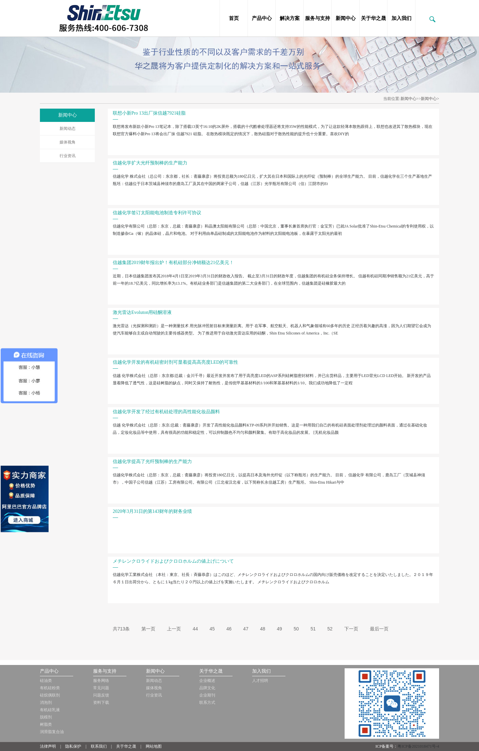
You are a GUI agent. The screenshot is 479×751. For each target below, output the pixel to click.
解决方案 (290, 18)
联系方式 (207, 702)
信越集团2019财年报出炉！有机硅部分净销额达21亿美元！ (173, 262)
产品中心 (262, 18)
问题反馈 (101, 695)
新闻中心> (430, 98)
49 (279, 628)
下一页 (351, 628)
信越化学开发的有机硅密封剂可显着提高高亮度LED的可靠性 (175, 362)
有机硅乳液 (50, 709)
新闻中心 (346, 18)
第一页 (148, 628)
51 (313, 628)
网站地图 (154, 746)
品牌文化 (207, 688)
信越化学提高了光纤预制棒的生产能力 (152, 461)
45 (212, 628)
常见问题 (101, 688)
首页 (234, 18)
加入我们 (401, 18)
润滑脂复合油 (52, 731)
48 (262, 628)
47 (245, 628)
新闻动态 (68, 128)
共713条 (121, 628)
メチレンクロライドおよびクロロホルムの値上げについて (173, 561)
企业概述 (207, 680)
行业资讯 (68, 155)
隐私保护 (73, 746)
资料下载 (101, 702)
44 (195, 628)
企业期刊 (207, 695)
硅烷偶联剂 (50, 695)
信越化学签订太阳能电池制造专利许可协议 (157, 212)
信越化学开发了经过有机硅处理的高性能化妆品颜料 (166, 411)
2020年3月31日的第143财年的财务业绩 (152, 511)
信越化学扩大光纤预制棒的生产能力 (150, 162)
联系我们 (99, 746)
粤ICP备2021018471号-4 (418, 746)
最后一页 (379, 628)
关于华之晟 (373, 18)
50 (296, 628)
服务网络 (101, 680)
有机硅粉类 (50, 688)
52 (330, 628)
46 (229, 628)
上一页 (174, 628)
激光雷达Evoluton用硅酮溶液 (142, 312)
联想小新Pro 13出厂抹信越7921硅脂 (149, 113)
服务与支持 (317, 18)
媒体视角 (68, 142)
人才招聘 (260, 680)
